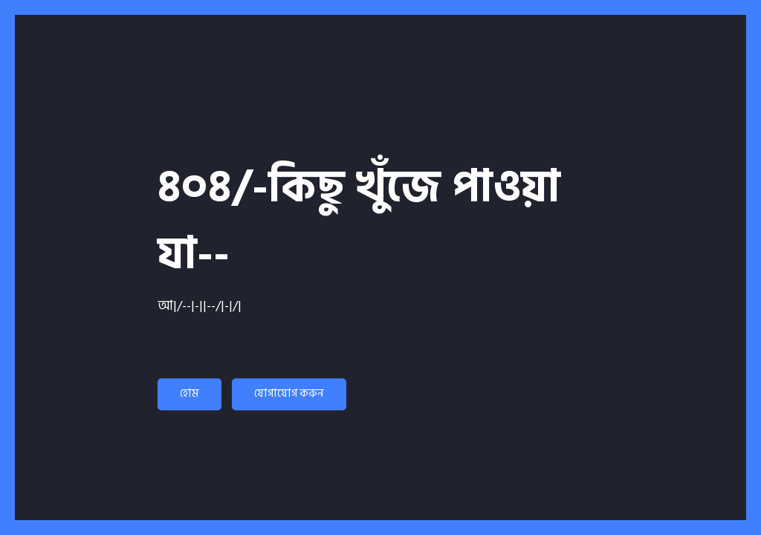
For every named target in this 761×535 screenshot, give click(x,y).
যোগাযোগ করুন (289, 393)
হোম (189, 393)
